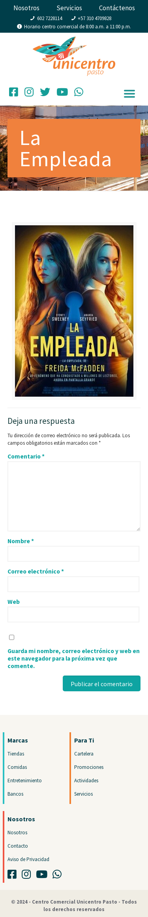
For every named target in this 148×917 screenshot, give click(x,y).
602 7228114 (49, 18)
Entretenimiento (24, 780)
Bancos (15, 794)
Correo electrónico (35, 571)
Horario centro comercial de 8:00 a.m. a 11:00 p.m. (77, 26)
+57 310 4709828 (94, 18)
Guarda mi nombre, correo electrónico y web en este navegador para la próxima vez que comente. (73, 658)
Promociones (88, 767)
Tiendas (15, 753)
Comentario (26, 456)
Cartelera (84, 753)
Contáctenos (117, 8)
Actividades (86, 780)
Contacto (17, 846)
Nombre (20, 541)
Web (13, 601)
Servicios (69, 8)
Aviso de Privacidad (28, 859)
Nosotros (26, 8)
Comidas (17, 767)
